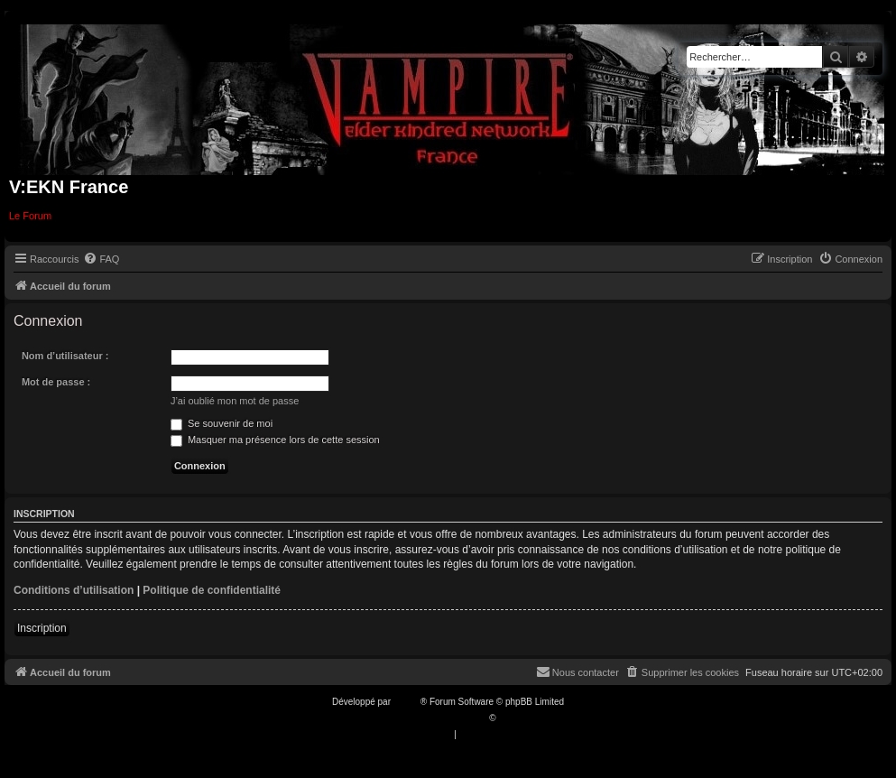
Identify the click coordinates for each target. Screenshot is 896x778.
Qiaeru (511, 718)
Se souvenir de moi (221, 423)
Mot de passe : (56, 381)
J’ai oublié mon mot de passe (235, 400)
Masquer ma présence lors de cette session (275, 439)
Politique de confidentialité (212, 590)
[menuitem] (101, 259)
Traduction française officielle (429, 718)
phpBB (406, 702)
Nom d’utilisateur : (65, 355)
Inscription (42, 628)
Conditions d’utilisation (74, 590)
